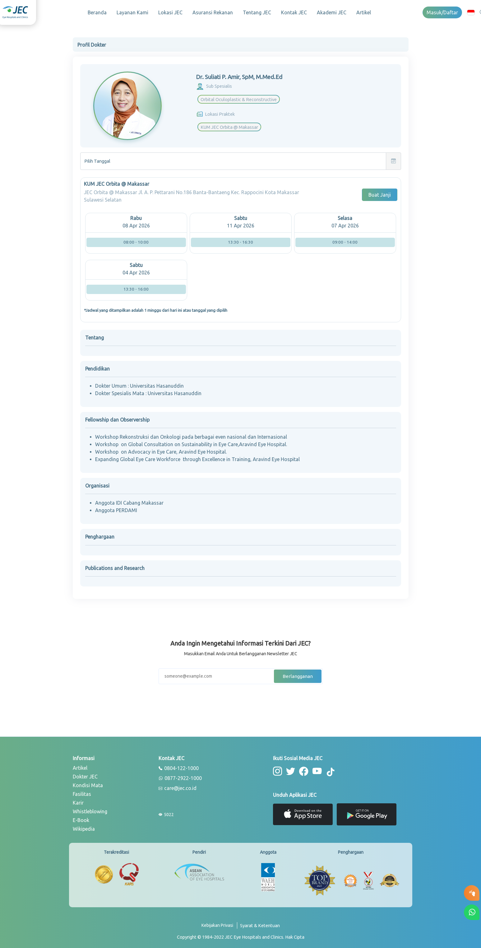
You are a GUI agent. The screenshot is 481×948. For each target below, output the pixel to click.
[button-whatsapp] (471, 912)
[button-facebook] (302, 769)
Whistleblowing (90, 809)
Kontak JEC (294, 12)
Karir (78, 801)
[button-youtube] (314, 769)
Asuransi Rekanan (212, 12)
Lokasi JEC (170, 12)
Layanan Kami (132, 12)
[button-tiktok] (327, 770)
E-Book (81, 818)
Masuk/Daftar (442, 12)
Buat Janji (379, 193)
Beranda (97, 12)
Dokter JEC (85, 774)
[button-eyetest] (471, 893)
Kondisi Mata (88, 783)
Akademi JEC (331, 12)
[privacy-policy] (219, 926)
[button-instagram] (277, 769)
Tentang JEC (257, 12)
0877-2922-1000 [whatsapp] (180, 776)
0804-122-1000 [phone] (179, 766)
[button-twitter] (289, 769)
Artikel (363, 12)
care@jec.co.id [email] (178, 786)
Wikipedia (84, 827)
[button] (471, 12)
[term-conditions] (260, 926)
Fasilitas (82, 792)
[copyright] (240, 935)
